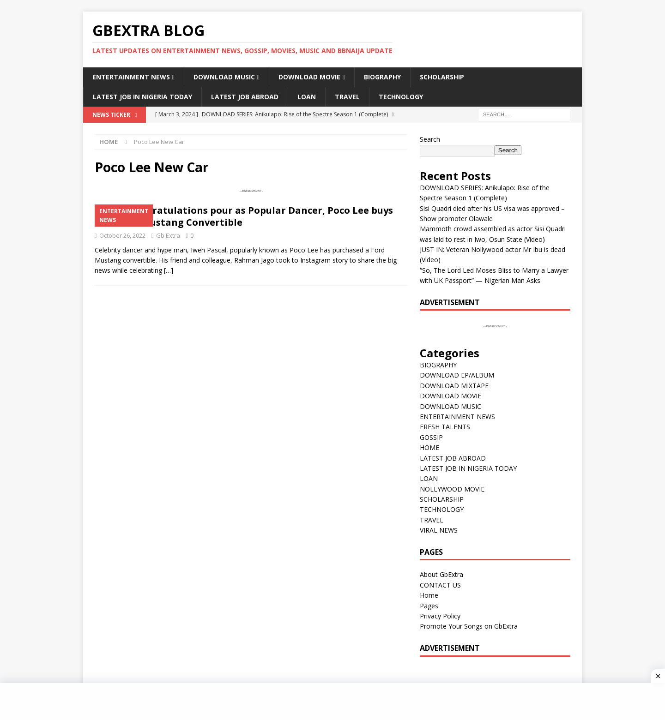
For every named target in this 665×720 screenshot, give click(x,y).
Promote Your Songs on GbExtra (469, 626)
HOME (429, 447)
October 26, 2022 (122, 235)
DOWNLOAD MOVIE (309, 76)
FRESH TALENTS (445, 426)
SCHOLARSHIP (442, 76)
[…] (168, 270)
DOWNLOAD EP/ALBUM (457, 375)
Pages (429, 605)
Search (430, 139)
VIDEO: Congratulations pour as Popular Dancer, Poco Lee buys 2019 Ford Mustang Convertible (244, 216)
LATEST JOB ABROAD (244, 96)
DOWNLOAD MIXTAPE (454, 385)
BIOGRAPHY (382, 76)
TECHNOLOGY (401, 96)
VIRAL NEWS (439, 530)
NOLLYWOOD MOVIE (452, 489)
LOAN (306, 96)
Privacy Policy (440, 616)
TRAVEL (347, 96)
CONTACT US (440, 585)
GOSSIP (431, 437)
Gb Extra (168, 235)
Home (429, 595)
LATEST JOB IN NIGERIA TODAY (142, 96)
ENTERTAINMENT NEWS (131, 76)
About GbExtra (441, 574)
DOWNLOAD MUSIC (224, 76)
